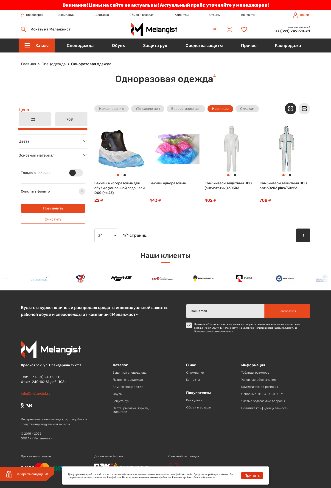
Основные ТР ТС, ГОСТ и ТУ (262, 394)
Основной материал (36, 155)
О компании (66, 15)
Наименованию (111, 109)
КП (215, 29)
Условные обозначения (258, 379)
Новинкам (220, 109)
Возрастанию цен (186, 109)
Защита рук (121, 401)
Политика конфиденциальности (264, 408)
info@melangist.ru (35, 393)
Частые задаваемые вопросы (263, 401)
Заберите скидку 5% (27, 474)
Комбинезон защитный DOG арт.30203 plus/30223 (283, 185)
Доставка (102, 15)
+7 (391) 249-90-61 (292, 31)
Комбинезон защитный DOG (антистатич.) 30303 (228, 185)
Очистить (53, 219)
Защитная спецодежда (129, 372)
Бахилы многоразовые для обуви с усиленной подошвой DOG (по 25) (119, 188)
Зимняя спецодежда (128, 387)
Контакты (248, 15)
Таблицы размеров (255, 372)
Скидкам (247, 109)
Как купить (194, 400)
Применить (53, 208)
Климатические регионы (259, 387)
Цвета (24, 141)
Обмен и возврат (141, 15)
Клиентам (181, 15)
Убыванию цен (148, 109)
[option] (40, 278)
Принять (252, 475)
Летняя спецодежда (128, 379)
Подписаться (287, 311)
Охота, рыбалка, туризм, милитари (131, 410)
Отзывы (214, 15)
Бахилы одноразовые (167, 183)
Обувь (117, 394)
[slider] (19, 129)
